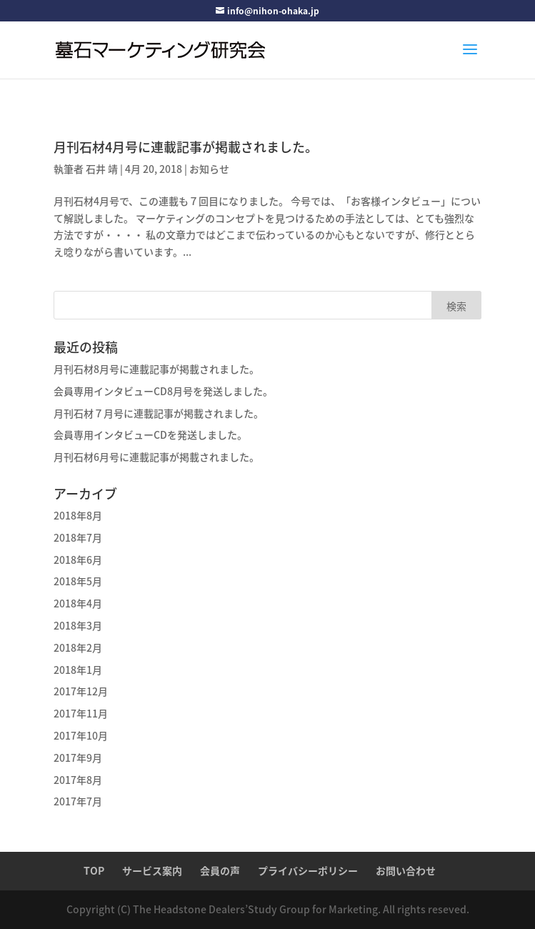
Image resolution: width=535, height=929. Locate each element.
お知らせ (209, 169)
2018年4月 (78, 603)
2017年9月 (78, 757)
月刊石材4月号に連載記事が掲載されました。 (186, 147)
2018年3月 (78, 625)
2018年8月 (78, 515)
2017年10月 (81, 735)
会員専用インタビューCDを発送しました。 (150, 434)
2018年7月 (78, 537)
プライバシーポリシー (308, 870)
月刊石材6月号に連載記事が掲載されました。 (156, 456)
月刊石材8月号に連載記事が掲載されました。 (156, 369)
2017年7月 (78, 801)
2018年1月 (78, 669)
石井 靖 (102, 169)
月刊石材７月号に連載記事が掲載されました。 (159, 413)
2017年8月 (78, 779)
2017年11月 (81, 713)
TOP (94, 870)
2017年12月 (81, 691)
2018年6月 (78, 559)
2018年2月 (78, 647)
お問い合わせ (406, 870)
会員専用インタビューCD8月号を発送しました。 (163, 391)
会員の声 (220, 870)
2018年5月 (78, 581)
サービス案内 (152, 870)
